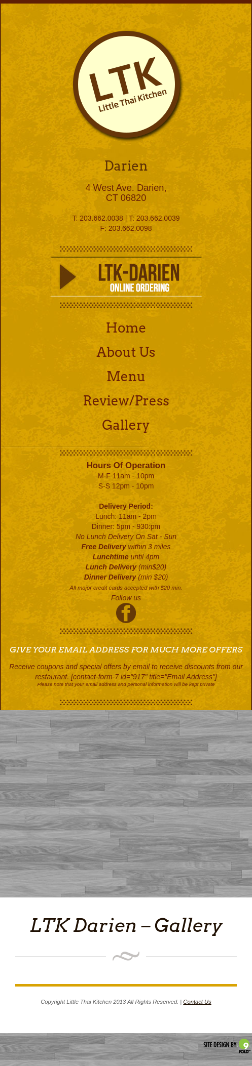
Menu (126, 376)
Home (126, 328)
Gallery (126, 425)
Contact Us (197, 1002)
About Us (126, 352)
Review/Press (126, 400)
